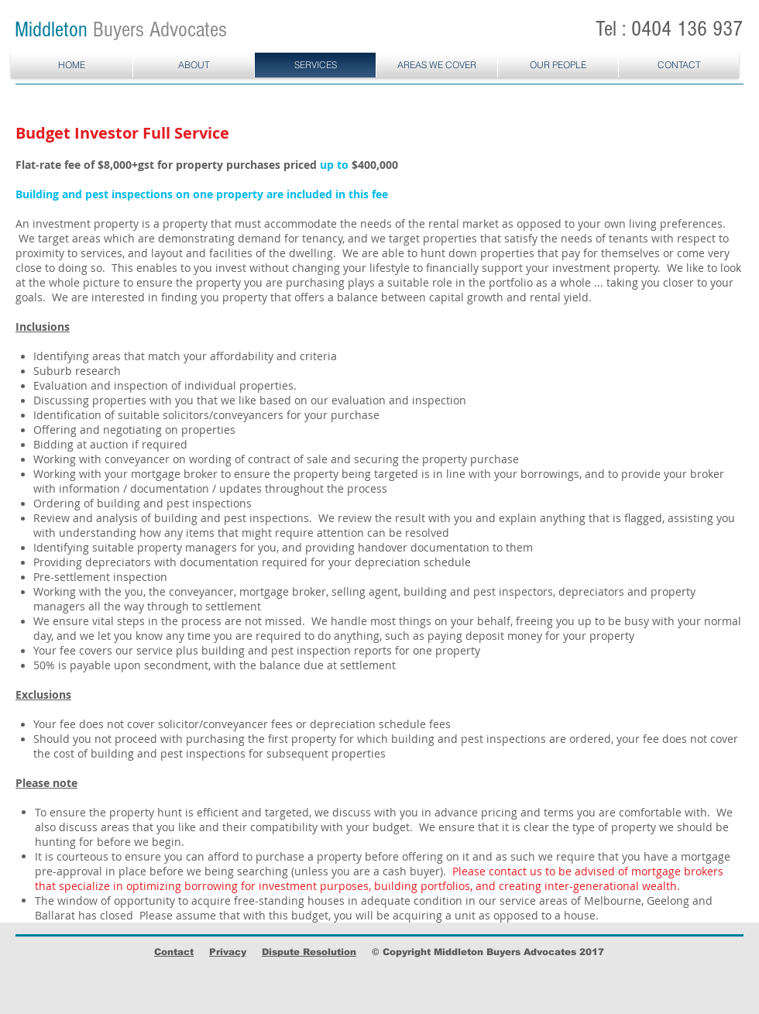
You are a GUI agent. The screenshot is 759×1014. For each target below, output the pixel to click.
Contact (174, 952)
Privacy (227, 952)
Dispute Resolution (309, 952)
